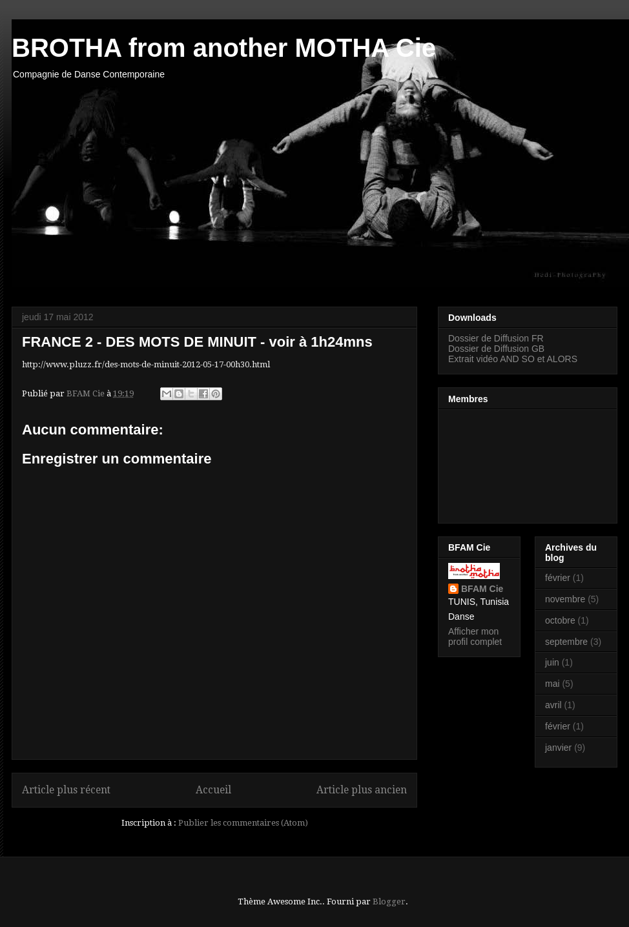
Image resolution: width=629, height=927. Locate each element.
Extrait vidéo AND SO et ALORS (512, 359)
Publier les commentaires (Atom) (243, 823)
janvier (558, 747)
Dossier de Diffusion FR (496, 338)
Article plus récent (66, 790)
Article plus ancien (361, 790)
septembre (566, 642)
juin (552, 662)
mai (552, 683)
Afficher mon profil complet (475, 636)
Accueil (213, 790)
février (557, 578)
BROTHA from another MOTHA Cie (224, 48)
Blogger (389, 901)
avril (553, 705)
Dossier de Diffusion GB (496, 348)
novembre (565, 599)
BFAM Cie (482, 589)
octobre (560, 620)
